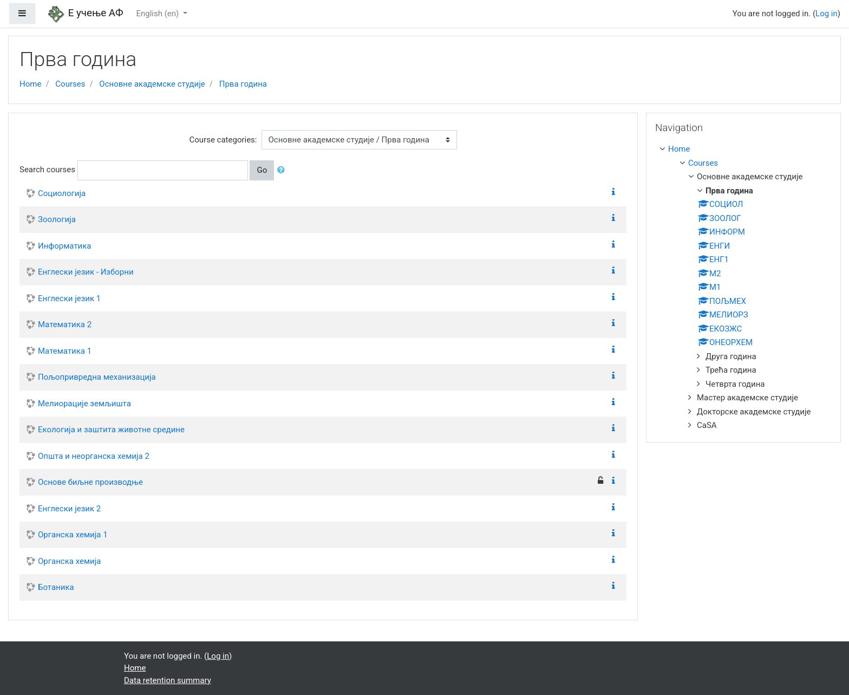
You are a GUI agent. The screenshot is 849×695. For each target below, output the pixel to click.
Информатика (65, 246)
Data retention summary (167, 680)
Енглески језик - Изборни (86, 272)
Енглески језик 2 (69, 509)
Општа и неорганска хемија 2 (93, 456)
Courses (70, 84)
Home (30, 84)
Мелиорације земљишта (84, 403)
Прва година (243, 84)
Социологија (62, 193)
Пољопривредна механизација (97, 377)
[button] (283, 170)
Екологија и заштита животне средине (111, 429)
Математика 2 (65, 324)
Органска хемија (69, 561)
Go (262, 170)
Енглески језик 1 (69, 298)
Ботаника (56, 587)
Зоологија (57, 219)
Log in (826, 13)
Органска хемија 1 (73, 535)
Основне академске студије (152, 84)
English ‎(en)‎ (158, 13)
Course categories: (223, 140)
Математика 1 (65, 351)
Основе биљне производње (90, 482)
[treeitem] (745, 149)
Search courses (47, 169)
